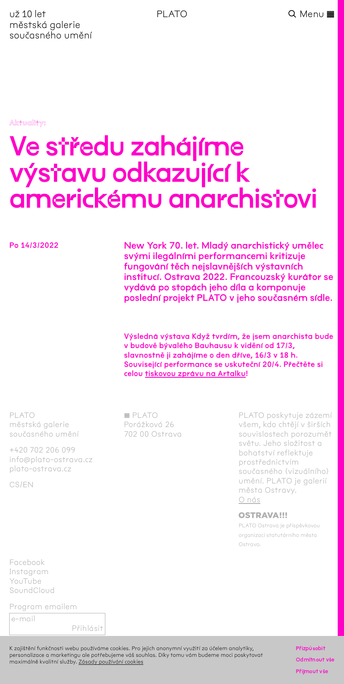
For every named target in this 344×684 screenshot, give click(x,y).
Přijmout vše (312, 671)
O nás (249, 500)
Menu (317, 14)
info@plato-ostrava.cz (51, 460)
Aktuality (26, 123)
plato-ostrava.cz (40, 469)
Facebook (27, 563)
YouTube (25, 581)
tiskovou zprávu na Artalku (195, 373)
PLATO (172, 14)
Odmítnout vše (315, 660)
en (28, 485)
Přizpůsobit (310, 648)
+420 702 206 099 (42, 450)
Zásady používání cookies (111, 662)
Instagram (28, 572)
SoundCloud (32, 591)
